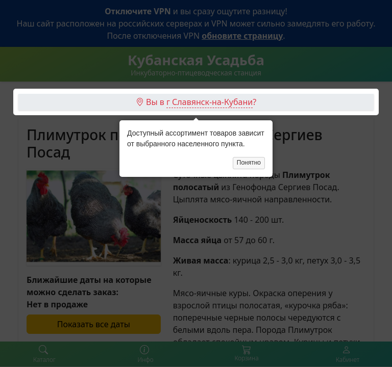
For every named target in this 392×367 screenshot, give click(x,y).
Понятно (249, 115)
